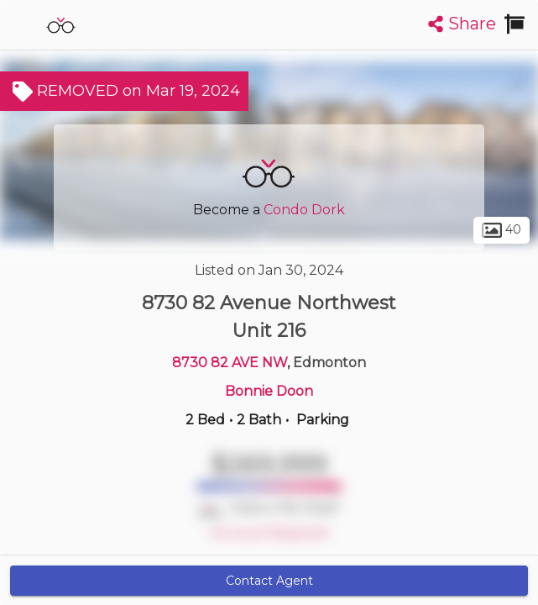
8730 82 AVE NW (229, 363)
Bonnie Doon (269, 391)
